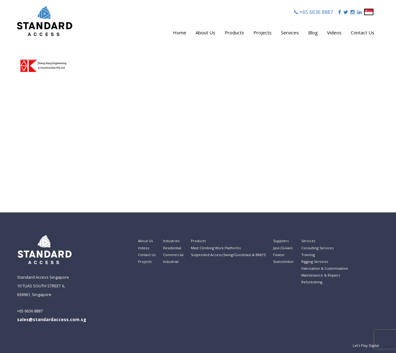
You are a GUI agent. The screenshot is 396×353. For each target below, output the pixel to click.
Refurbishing (311, 282)
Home (179, 32)
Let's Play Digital (366, 345)
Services (290, 32)
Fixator (279, 254)
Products (234, 32)
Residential (172, 248)
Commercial (173, 254)
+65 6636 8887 (315, 12)
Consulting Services (317, 248)
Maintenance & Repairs (320, 275)
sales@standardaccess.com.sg (51, 319)
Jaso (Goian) (282, 248)
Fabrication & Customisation (324, 268)
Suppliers (281, 240)
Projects (262, 32)
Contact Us (362, 32)
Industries (171, 240)
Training (308, 254)
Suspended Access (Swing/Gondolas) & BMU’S (228, 254)
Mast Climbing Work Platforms (216, 248)
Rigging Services (314, 261)
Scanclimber (283, 261)
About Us (205, 32)
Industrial (171, 261)
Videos (334, 32)
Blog (313, 32)
